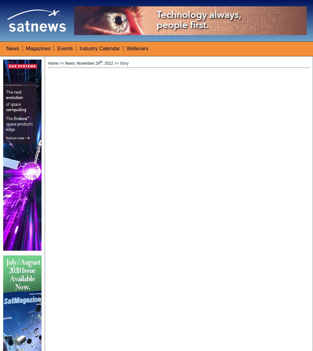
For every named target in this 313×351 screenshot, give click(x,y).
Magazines (38, 48)
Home (53, 63)
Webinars (137, 48)
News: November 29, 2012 (89, 63)
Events (65, 48)
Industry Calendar (100, 48)
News (12, 48)
